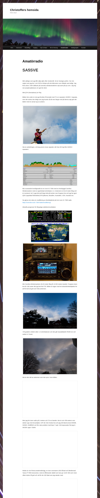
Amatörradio (64, 47)
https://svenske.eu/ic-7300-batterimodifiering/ (36, 202)
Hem (12, 47)
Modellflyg (27, 47)
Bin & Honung (54, 47)
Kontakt (83, 47)
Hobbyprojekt (74, 47)
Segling (35, 47)
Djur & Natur (43, 47)
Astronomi (19, 47)
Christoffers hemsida (24, 9)
